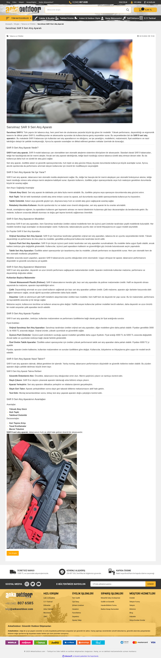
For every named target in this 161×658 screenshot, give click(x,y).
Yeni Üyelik (76, 598)
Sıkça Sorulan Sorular (137, 620)
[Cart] (145, 10)
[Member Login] (136, 2)
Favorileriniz (76, 613)
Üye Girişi (75, 602)
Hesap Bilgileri (31, 2)
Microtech (47, 613)
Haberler (133, 616)
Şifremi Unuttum (78, 605)
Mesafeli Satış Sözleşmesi (110, 598)
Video (14, 2)
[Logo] (23, 9)
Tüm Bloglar (13, 553)
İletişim (21, 2)
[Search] (88, 9)
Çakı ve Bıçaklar (49, 598)
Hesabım (75, 609)
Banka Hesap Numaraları (110, 609)
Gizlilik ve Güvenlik (107, 602)
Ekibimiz (133, 609)
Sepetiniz (75, 616)
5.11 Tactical (48, 602)
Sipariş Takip (77, 620)
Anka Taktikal (48, 609)
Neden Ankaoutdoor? (46, 2)
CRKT (45, 616)
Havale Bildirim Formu (109, 605)
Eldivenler (47, 605)
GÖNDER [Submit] (150, 584)
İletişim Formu (135, 602)
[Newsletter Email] (123, 584)
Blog (8, 2)
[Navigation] (18, 18)
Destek (132, 598)
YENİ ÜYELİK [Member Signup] (123, 2)
